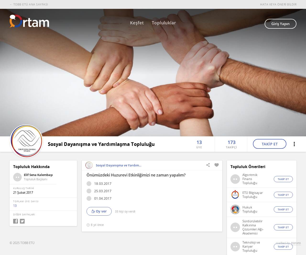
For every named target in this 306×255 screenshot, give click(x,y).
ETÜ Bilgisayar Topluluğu (252, 195)
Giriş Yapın (280, 23)
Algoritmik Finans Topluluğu (250, 179)
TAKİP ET (270, 144)
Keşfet (137, 23)
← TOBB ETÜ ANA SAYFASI (29, 4)
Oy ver (99, 211)
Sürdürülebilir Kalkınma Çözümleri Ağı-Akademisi (253, 227)
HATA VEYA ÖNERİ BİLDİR (278, 4)
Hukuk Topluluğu (249, 209)
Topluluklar (164, 23)
